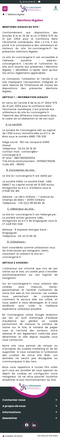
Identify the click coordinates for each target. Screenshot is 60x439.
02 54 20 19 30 (28, 1)
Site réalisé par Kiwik (47, 436)
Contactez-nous (13, 400)
